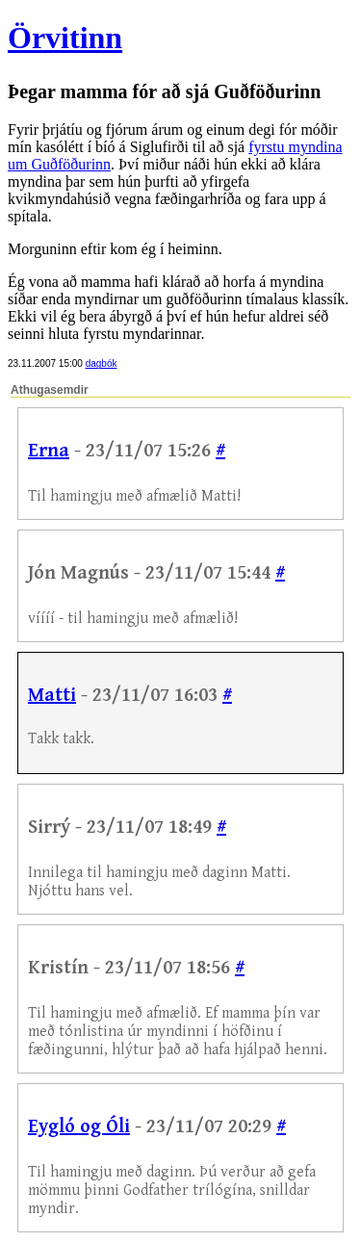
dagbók (101, 363)
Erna (48, 451)
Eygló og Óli (79, 1127)
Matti (52, 696)
